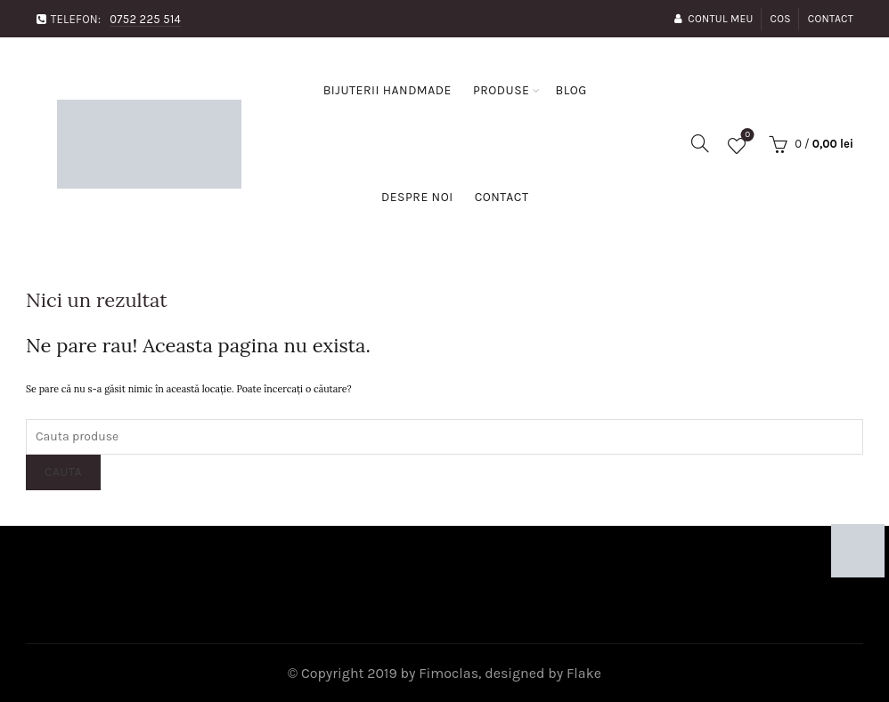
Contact (830, 18)
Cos (781, 18)
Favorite (746, 137)
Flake (584, 673)
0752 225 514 (145, 19)
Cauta (63, 472)
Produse (501, 90)
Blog (570, 90)
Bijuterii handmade (387, 90)
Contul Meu (713, 18)
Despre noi (417, 197)
